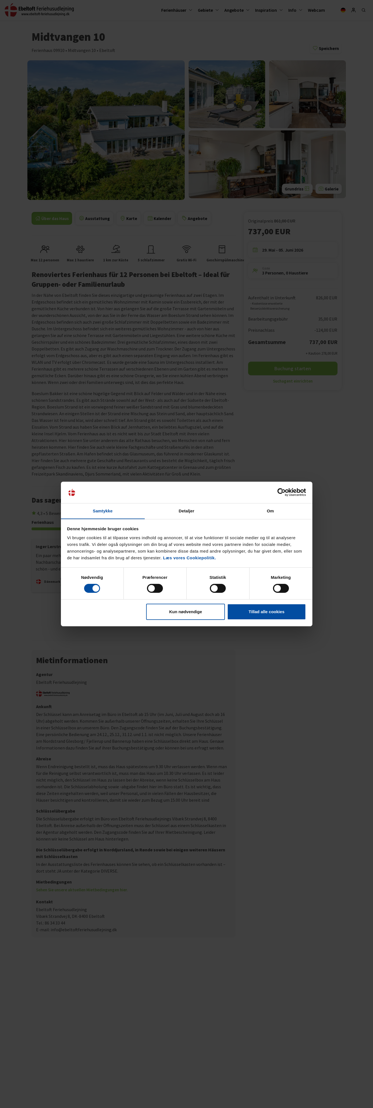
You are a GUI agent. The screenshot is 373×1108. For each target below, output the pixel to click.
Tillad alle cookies (266, 611)
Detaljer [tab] (186, 510)
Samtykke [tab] (103, 510)
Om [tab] (270, 510)
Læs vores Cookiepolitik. (189, 557)
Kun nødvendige (185, 611)
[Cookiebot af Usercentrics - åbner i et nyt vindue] (281, 492)
